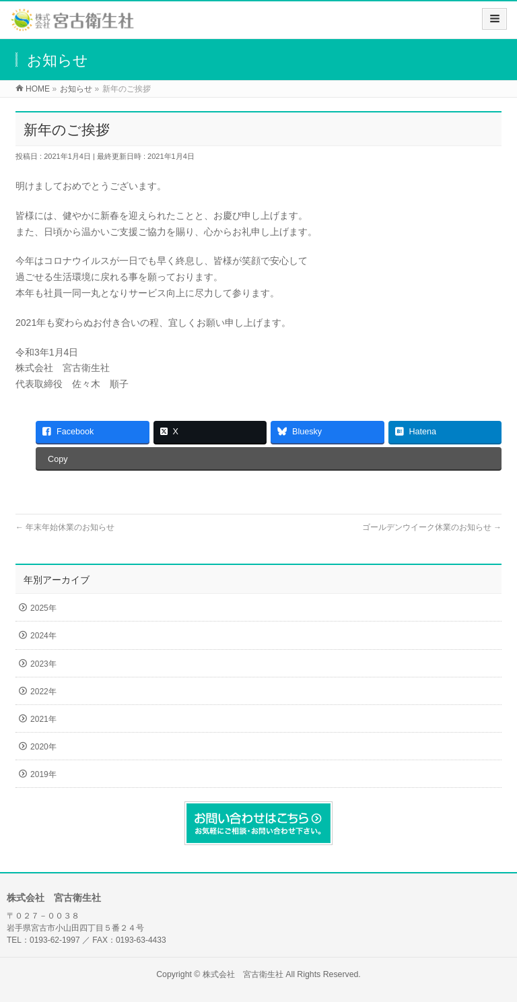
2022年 (43, 691)
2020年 (43, 747)
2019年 (43, 774)
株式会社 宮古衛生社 (243, 974)
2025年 (43, 608)
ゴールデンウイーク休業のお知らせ (432, 527)
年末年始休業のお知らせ (64, 527)
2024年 (43, 635)
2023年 (43, 664)
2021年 (43, 719)
